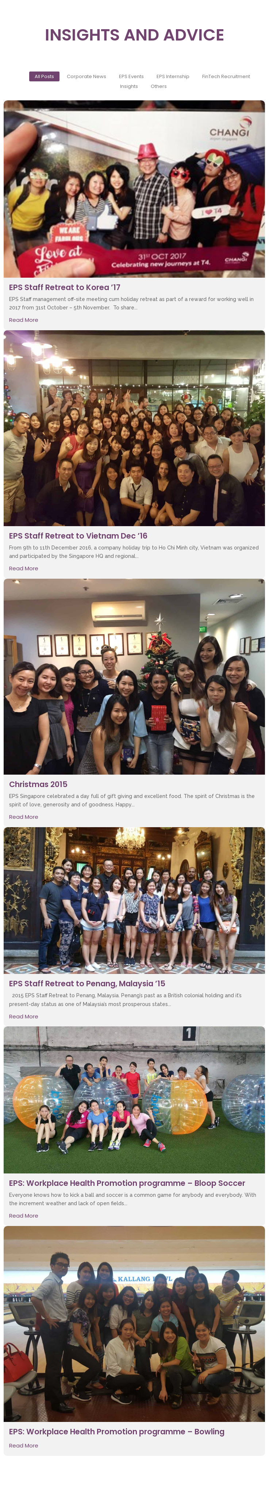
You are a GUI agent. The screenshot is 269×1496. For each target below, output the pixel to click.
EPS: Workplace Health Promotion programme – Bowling (116, 1431)
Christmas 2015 (38, 784)
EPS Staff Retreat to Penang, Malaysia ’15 (87, 983)
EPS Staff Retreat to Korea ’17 (64, 287)
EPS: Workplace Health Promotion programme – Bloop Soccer (127, 1183)
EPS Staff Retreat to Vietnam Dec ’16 (78, 536)
